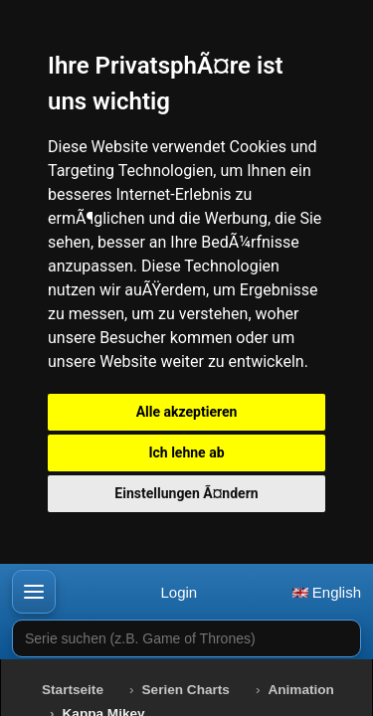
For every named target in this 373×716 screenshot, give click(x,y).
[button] (34, 592)
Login (178, 592)
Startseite (72, 689)
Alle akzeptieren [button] (187, 412)
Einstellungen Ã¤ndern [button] (186, 493)
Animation (300, 689)
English (326, 592)
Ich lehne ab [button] (186, 452)
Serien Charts (186, 689)
